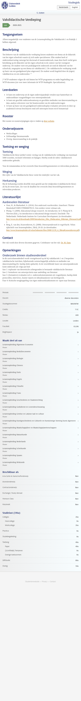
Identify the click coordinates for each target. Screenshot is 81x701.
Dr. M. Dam (66, 243)
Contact (53, 581)
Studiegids (74, 2)
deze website (49, 121)
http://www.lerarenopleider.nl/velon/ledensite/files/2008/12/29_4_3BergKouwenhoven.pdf (42, 230)
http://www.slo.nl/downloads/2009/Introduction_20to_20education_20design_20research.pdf (43, 219)
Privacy (44, 581)
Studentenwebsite (32, 581)
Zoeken (41, 13)
